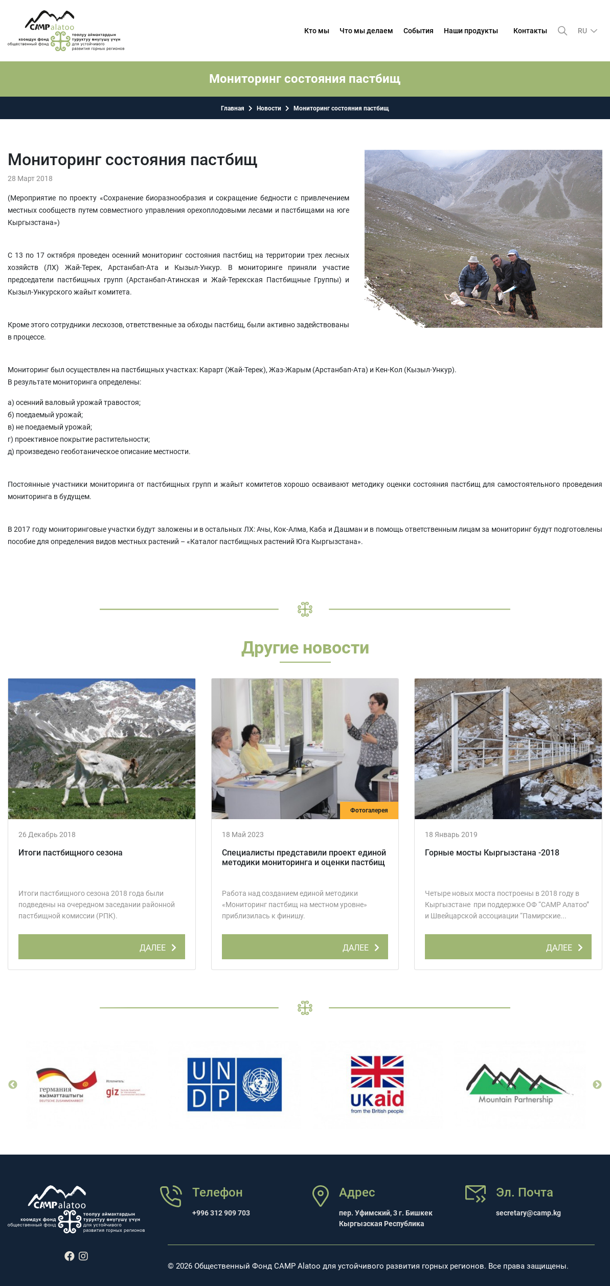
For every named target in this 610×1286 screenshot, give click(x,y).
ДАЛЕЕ (160, 946)
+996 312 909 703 (221, 1213)
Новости (269, 108)
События (418, 31)
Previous (13, 1085)
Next (597, 1085)
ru (583, 31)
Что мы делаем (366, 31)
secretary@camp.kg (528, 1213)
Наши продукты (471, 31)
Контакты (530, 31)
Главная (232, 108)
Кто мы (316, 31)
